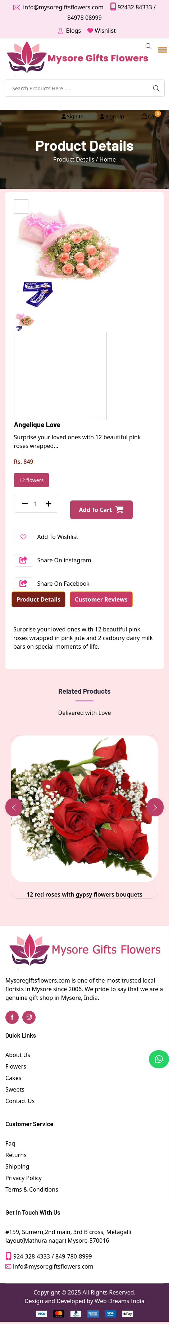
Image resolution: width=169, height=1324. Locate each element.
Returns (16, 1155)
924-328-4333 (31, 1256)
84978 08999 (84, 18)
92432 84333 (134, 7)
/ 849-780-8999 (72, 1256)
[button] (161, 44)
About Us (17, 1055)
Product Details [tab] (38, 599)
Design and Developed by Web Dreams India (84, 1301)
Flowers (15, 1066)
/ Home (106, 159)
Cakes (13, 1078)
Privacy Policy (23, 1178)
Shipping (17, 1166)
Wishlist (105, 31)
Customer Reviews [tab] (101, 599)
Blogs (73, 31)
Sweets (14, 1089)
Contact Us (20, 1101)
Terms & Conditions (31, 1189)
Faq (10, 1143)
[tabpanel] (84, 638)
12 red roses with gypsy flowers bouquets (84, 894)
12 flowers (31, 480)
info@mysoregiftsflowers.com (63, 7)
